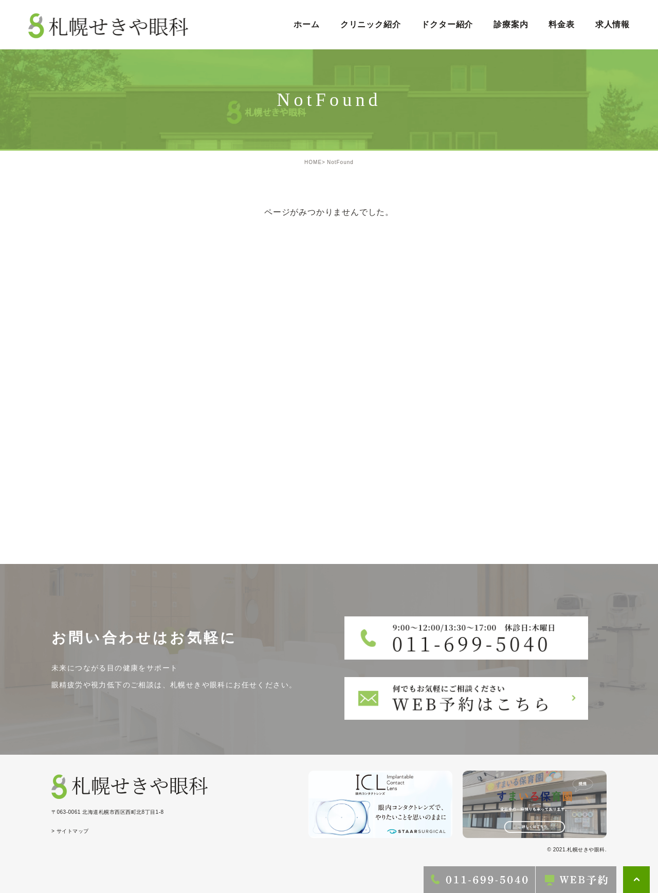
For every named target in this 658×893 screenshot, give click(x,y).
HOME (313, 162)
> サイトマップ (70, 831)
